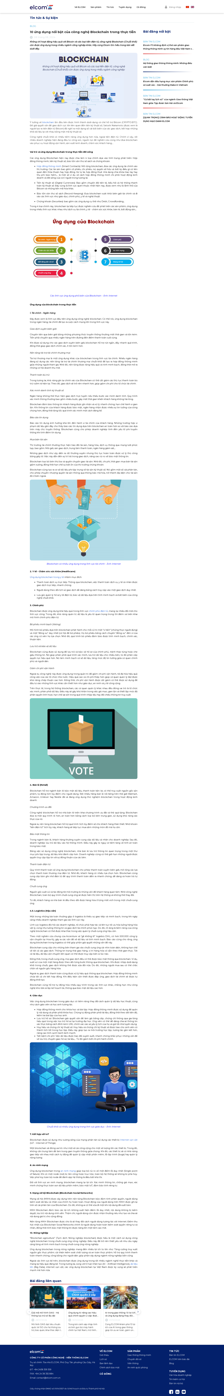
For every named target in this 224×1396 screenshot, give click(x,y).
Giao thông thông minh (139, 1355)
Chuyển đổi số (134, 1359)
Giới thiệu (104, 1355)
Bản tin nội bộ (176, 1383)
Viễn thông (132, 1363)
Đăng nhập (173, 7)
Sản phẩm (101, 7)
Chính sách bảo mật (109, 1367)
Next (138, 1311)
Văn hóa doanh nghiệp (180, 1375)
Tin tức (115, 7)
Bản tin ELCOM (177, 1355)
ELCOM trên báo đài (179, 1359)
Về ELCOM (85, 7)
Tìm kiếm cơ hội (177, 1379)
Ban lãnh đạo (106, 1363)
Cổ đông (146, 7)
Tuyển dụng (130, 7)
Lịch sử (103, 1359)
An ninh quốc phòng (137, 1367)
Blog (171, 1363)
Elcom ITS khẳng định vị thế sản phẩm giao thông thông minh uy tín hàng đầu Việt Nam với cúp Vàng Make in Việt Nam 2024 (168, 49)
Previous (29, 1311)
